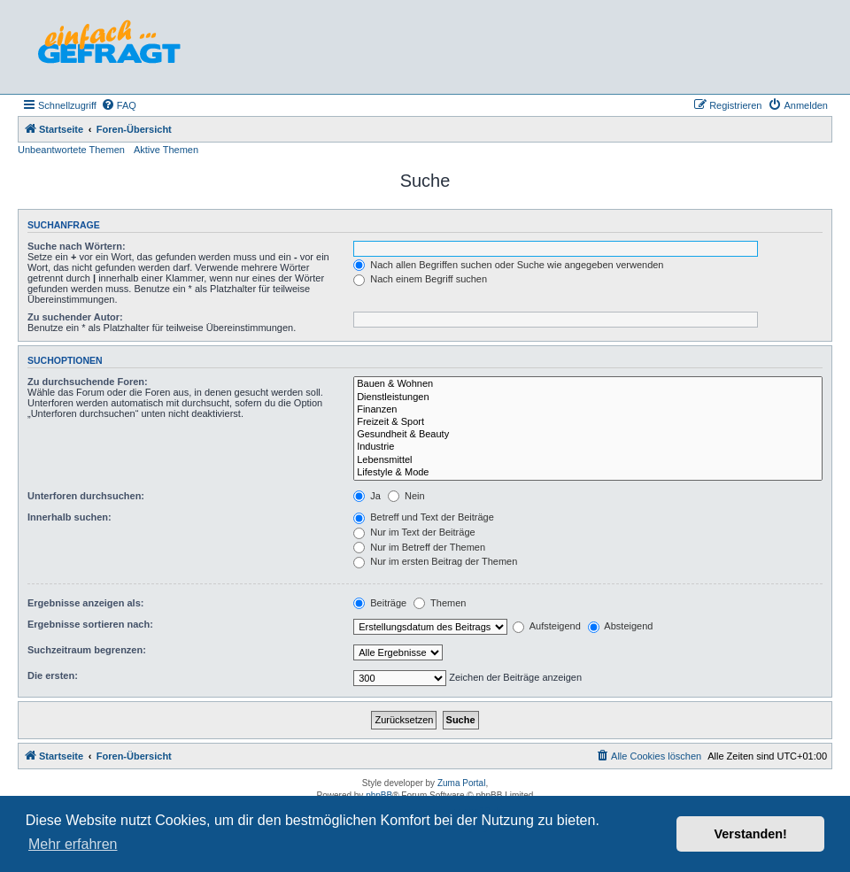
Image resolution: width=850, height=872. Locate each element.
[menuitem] (118, 105)
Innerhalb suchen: (69, 517)
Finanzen (588, 410)
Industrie (588, 447)
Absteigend (620, 626)
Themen (439, 603)
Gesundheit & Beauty (588, 434)
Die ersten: (52, 675)
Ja (367, 495)
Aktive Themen (166, 149)
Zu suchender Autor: (75, 317)
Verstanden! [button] (751, 834)
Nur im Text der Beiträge (414, 532)
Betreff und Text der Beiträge (423, 517)
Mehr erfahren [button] (73, 844)
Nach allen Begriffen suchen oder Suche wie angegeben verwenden (508, 264)
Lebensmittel (588, 460)
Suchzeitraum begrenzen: (86, 649)
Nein (406, 495)
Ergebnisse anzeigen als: (85, 603)
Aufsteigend (547, 626)
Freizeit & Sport (588, 422)
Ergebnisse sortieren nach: (90, 624)
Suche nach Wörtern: (76, 246)
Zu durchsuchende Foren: (87, 381)
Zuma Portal (461, 783)
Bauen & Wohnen (588, 384)
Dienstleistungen (588, 397)
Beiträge (379, 603)
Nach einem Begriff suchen (420, 279)
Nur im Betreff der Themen (419, 547)
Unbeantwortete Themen (71, 149)
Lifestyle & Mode (588, 473)
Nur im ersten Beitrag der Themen (435, 561)
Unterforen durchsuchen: (85, 495)
